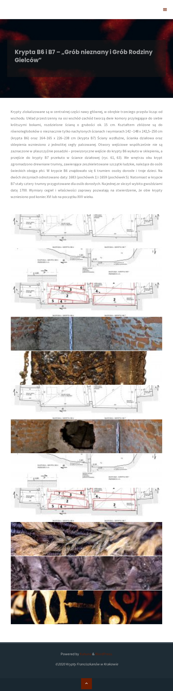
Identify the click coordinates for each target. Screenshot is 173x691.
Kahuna (85, 654)
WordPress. (104, 654)
